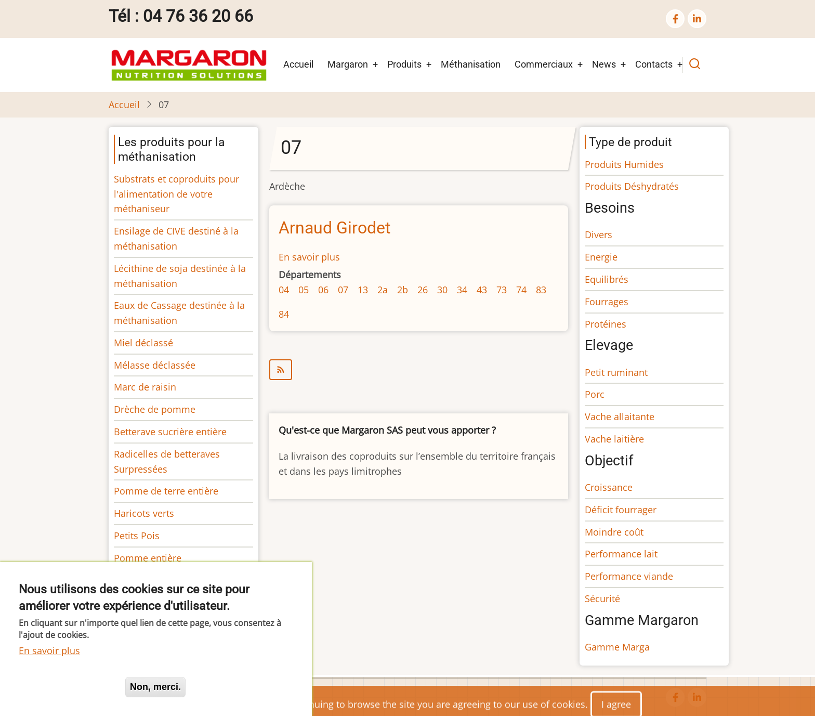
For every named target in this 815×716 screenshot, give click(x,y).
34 (462, 289)
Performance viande (629, 576)
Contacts (654, 64)
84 (284, 314)
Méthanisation (471, 64)
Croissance (609, 487)
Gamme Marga (617, 647)
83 (541, 289)
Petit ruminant (616, 372)
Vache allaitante (619, 416)
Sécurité (602, 598)
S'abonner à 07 (418, 369)
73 (501, 289)
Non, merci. (155, 687)
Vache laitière (614, 439)
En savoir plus (309, 257)
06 (323, 289)
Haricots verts (144, 513)
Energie (601, 257)
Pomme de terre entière (166, 491)
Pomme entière (147, 558)
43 (482, 289)
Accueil (298, 64)
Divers (598, 234)
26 (422, 289)
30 (442, 289)
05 (303, 289)
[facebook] (675, 18)
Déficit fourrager (620, 509)
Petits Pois (137, 535)
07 (343, 289)
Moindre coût (614, 532)
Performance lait (621, 554)
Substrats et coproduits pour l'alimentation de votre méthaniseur (176, 194)
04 (284, 289)
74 (521, 289)
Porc (594, 394)
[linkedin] (697, 18)
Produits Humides (624, 164)
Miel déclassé (143, 342)
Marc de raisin (145, 387)
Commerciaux (544, 64)
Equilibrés (606, 279)
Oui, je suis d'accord (67, 687)
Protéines (605, 324)
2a (382, 289)
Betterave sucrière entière (170, 431)
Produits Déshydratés (632, 186)
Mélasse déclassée (154, 365)
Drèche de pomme (154, 409)
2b (402, 289)
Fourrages (606, 301)
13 (363, 289)
